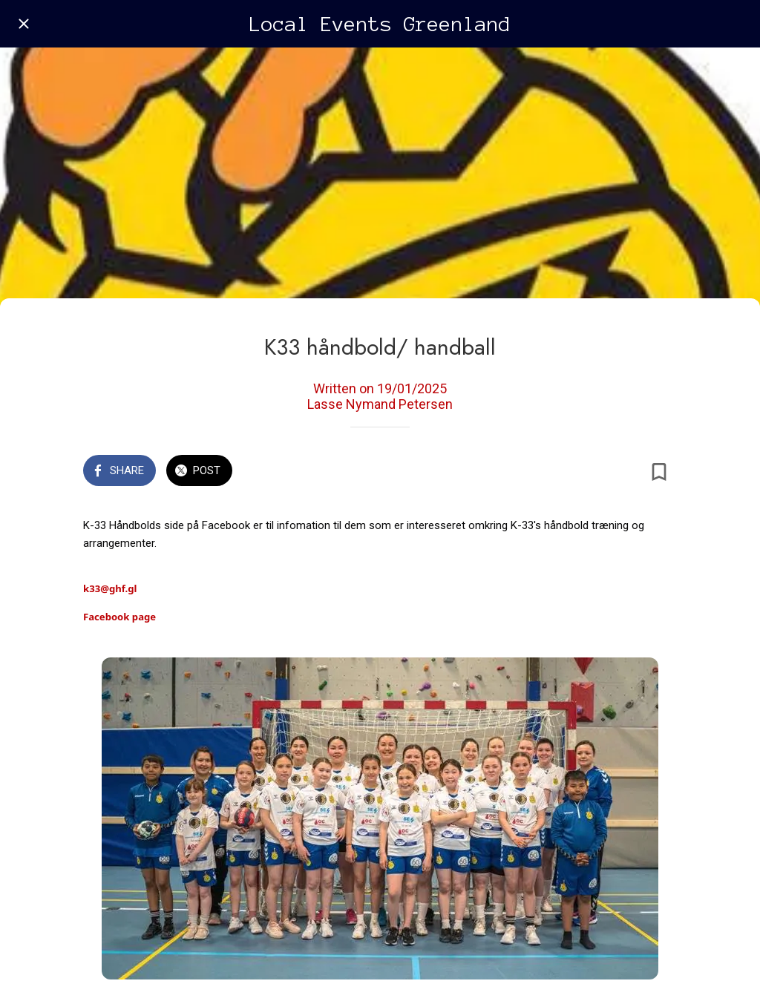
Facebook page (119, 616)
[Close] (24, 24)
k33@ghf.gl (110, 588)
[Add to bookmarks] (659, 472)
